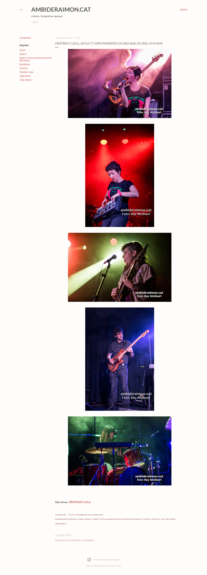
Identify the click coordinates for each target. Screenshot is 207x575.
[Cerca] (183, 10)
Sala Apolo (25, 76)
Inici (35, 22)
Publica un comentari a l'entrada (74, 540)
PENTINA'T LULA (80, 502)
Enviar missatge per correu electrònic (86, 514)
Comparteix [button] (25, 38)
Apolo (22, 50)
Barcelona (25, 64)
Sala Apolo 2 (26, 80)
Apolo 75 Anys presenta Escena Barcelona (112, 519)
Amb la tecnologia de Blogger (103, 560)
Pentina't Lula (26, 72)
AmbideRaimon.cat (61, 9)
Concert (23, 68)
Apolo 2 (23, 54)
